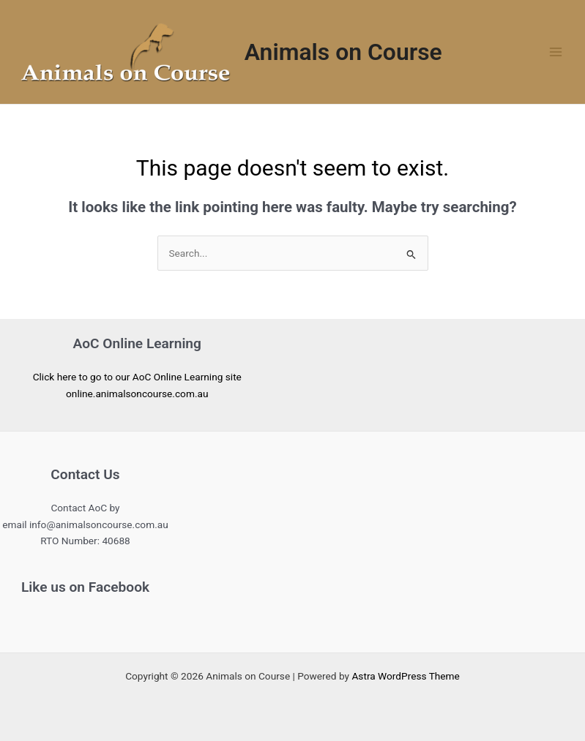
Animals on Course (343, 52)
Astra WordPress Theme (405, 676)
